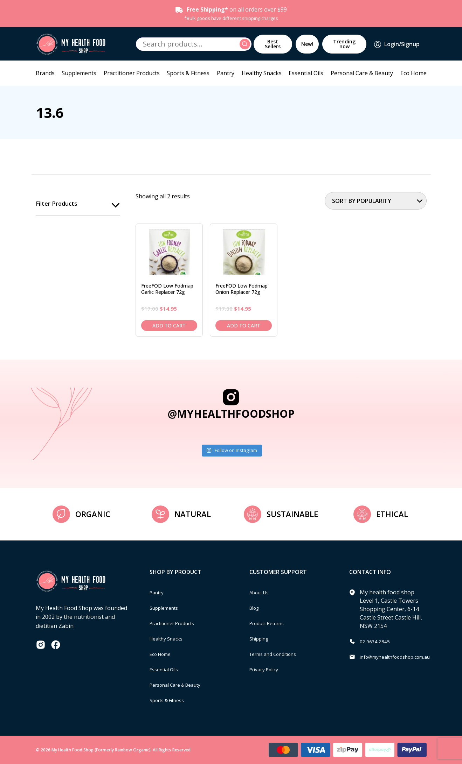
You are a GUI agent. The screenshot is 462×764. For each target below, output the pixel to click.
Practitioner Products (132, 73)
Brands (45, 73)
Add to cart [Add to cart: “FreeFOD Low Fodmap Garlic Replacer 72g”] (169, 325)
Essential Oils (306, 73)
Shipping (261, 638)
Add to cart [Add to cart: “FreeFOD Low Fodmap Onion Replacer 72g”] (243, 325)
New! (307, 44)
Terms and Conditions (278, 654)
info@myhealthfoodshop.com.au (402, 656)
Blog (255, 607)
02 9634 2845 (377, 641)
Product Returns (270, 623)
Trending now (344, 44)
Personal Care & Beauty (362, 73)
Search (246, 44)
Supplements (79, 73)
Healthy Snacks (262, 73)
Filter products (58, 204)
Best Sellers (273, 44)
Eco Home (413, 73)
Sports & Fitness (188, 73)
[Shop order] (376, 201)
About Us (261, 592)
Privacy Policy (266, 669)
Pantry (225, 73)
